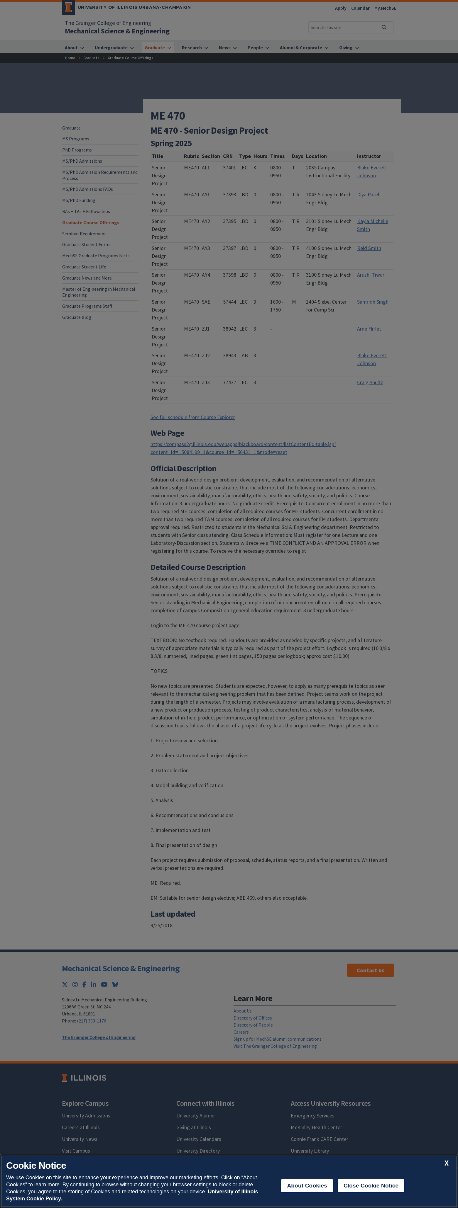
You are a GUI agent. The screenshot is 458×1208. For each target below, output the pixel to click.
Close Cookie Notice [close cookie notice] (371, 1186)
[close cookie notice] (446, 1163)
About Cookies (307, 1186)
